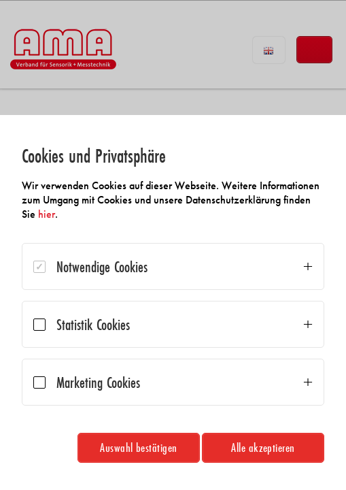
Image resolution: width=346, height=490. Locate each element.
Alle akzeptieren (263, 447)
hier (46, 214)
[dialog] (173, 302)
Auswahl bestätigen (138, 447)
